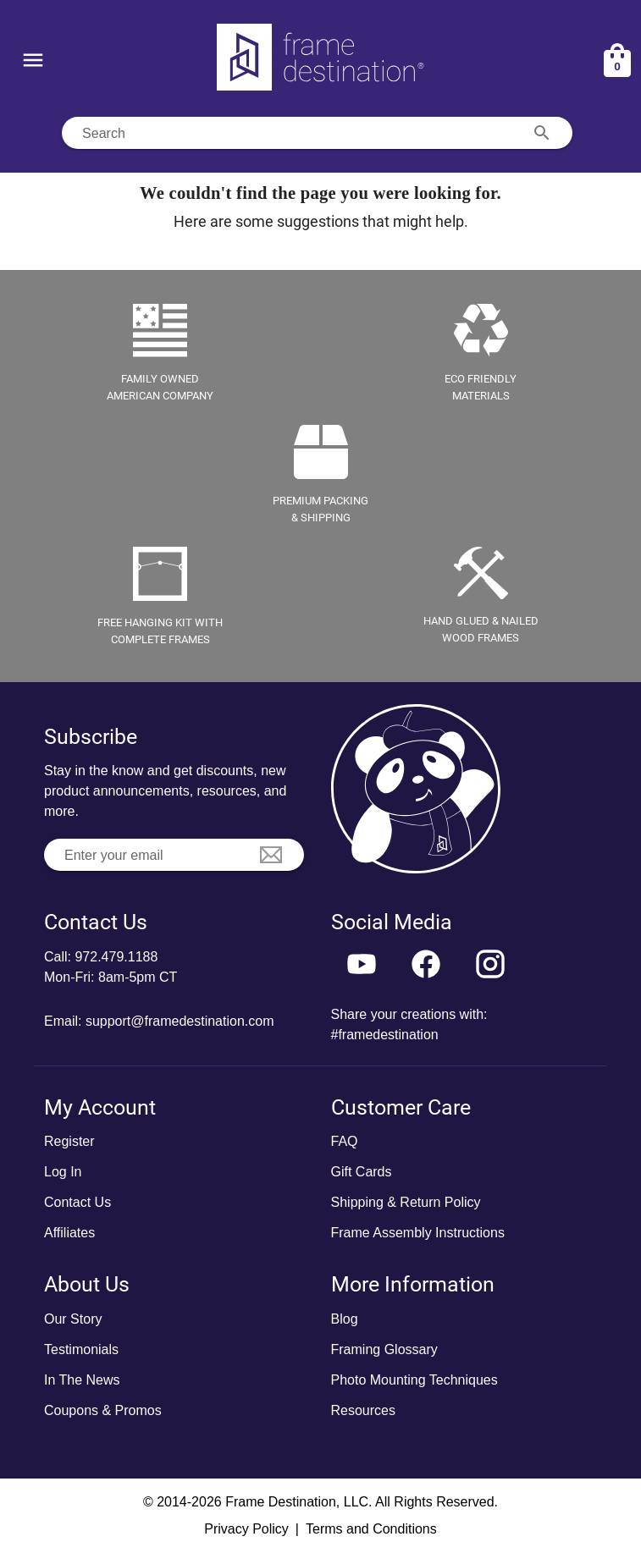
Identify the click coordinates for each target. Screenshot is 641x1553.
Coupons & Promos (103, 1410)
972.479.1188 (116, 957)
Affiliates (69, 1232)
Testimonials (81, 1349)
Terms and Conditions (371, 1529)
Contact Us (77, 1202)
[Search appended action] (542, 133)
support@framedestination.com (180, 1021)
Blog (344, 1319)
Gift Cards (361, 1172)
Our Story (73, 1319)
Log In (62, 1172)
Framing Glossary (384, 1349)
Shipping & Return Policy (406, 1202)
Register (69, 1141)
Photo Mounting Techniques (414, 1380)
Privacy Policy (246, 1529)
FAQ (344, 1141)
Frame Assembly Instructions (418, 1232)
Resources (363, 1410)
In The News (82, 1380)
